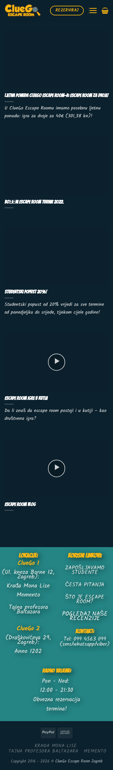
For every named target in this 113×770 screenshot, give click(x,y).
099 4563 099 (90, 639)
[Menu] (93, 10)
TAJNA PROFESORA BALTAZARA (43, 751)
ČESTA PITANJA (84, 585)
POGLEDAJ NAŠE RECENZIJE (85, 616)
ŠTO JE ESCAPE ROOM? (84, 599)
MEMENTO (95, 751)
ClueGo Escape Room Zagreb (78, 761)
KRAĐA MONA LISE (56, 745)
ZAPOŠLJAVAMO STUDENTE (84, 570)
